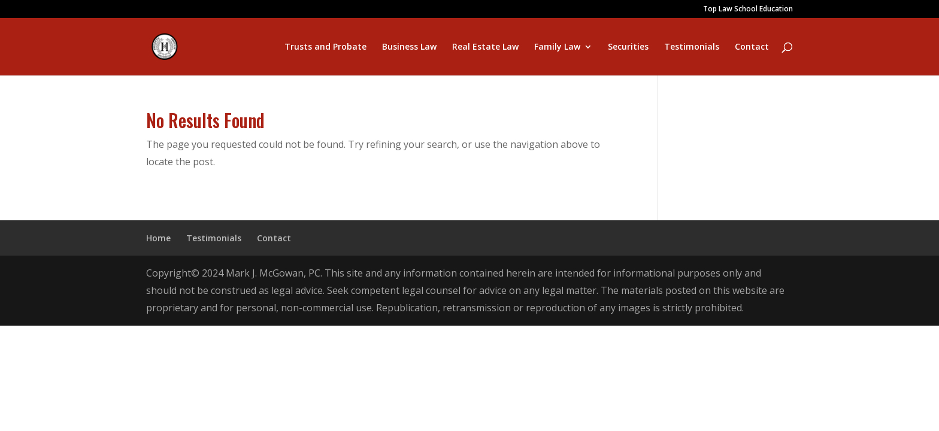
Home (158, 238)
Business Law (409, 47)
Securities (628, 47)
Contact (752, 47)
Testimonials (691, 47)
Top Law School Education (748, 9)
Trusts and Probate (325, 47)
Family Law (557, 47)
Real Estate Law (485, 47)
